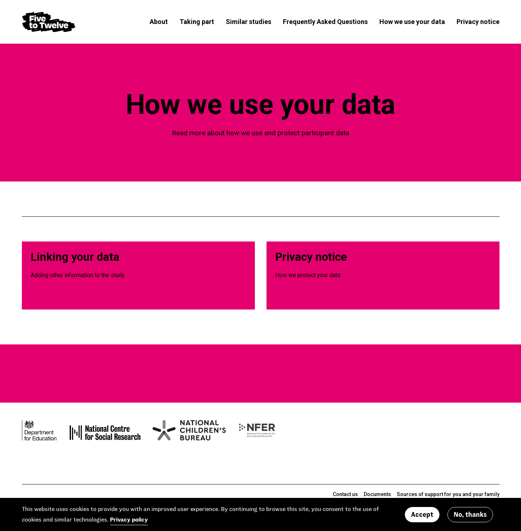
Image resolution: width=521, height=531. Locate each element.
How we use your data (412, 21)
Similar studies (248, 21)
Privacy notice (478, 21)
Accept (422, 514)
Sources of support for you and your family (448, 494)
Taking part (196, 21)
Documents (377, 494)
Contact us (345, 494)
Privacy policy (129, 519)
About (159, 21)
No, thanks (470, 514)
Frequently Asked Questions (325, 21)
